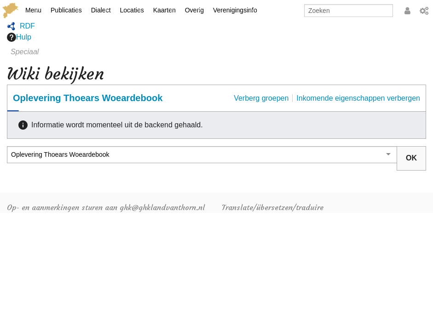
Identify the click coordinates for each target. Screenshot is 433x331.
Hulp (19, 37)
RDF (27, 26)
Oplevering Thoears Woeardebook (87, 98)
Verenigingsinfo (235, 10)
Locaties (132, 10)
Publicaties (66, 10)
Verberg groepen (261, 98)
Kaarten (164, 10)
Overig (194, 10)
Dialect (101, 10)
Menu (33, 10)
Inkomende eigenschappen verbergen (358, 98)
